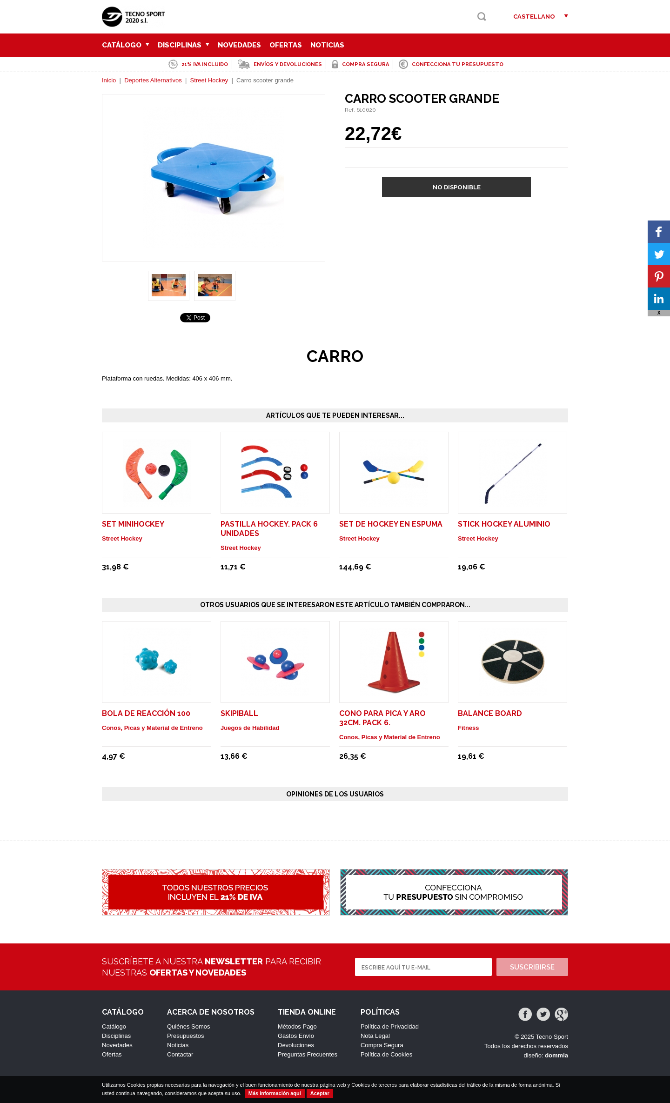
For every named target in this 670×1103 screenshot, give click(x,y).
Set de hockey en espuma (390, 524)
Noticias (327, 45)
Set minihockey (133, 524)
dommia (556, 1055)
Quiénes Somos (188, 1026)
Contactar (180, 1054)
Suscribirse (532, 967)
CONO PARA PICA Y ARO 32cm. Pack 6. (382, 718)
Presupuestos (185, 1035)
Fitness (468, 727)
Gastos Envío (296, 1035)
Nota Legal (375, 1035)
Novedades (239, 45)
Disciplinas (183, 45)
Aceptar (319, 1093)
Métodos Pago (297, 1026)
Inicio (109, 80)
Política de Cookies (386, 1054)
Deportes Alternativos (153, 80)
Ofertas (285, 45)
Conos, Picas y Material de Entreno (152, 727)
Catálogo (125, 45)
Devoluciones (296, 1045)
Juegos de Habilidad (250, 727)
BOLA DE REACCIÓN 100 (146, 713)
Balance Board (490, 713)
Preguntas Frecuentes (307, 1054)
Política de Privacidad (390, 1026)
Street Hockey (209, 80)
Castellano (534, 16)
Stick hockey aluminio (504, 524)
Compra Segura (382, 1045)
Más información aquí (274, 1093)
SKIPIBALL (239, 713)
